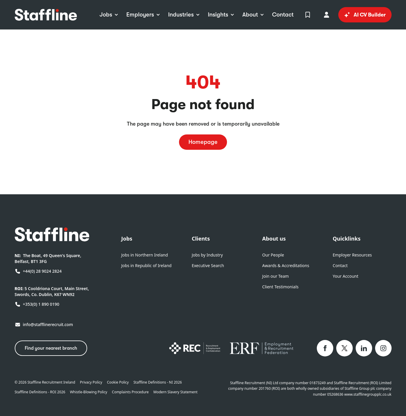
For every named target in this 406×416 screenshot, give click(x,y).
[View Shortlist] (308, 15)
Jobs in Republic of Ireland (146, 265)
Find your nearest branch (51, 348)
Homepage (203, 142)
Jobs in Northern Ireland (144, 255)
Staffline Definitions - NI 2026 (157, 382)
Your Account (345, 276)
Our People (273, 255)
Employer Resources (352, 255)
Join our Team (275, 276)
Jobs (126, 238)
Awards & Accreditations (285, 265)
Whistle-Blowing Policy (88, 392)
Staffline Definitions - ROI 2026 (40, 392)
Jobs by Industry (207, 255)
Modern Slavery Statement (175, 392)
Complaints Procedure (130, 392)
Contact (340, 265)
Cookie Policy (118, 382)
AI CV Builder (365, 15)
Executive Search (208, 265)
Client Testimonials (280, 287)
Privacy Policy (91, 382)
